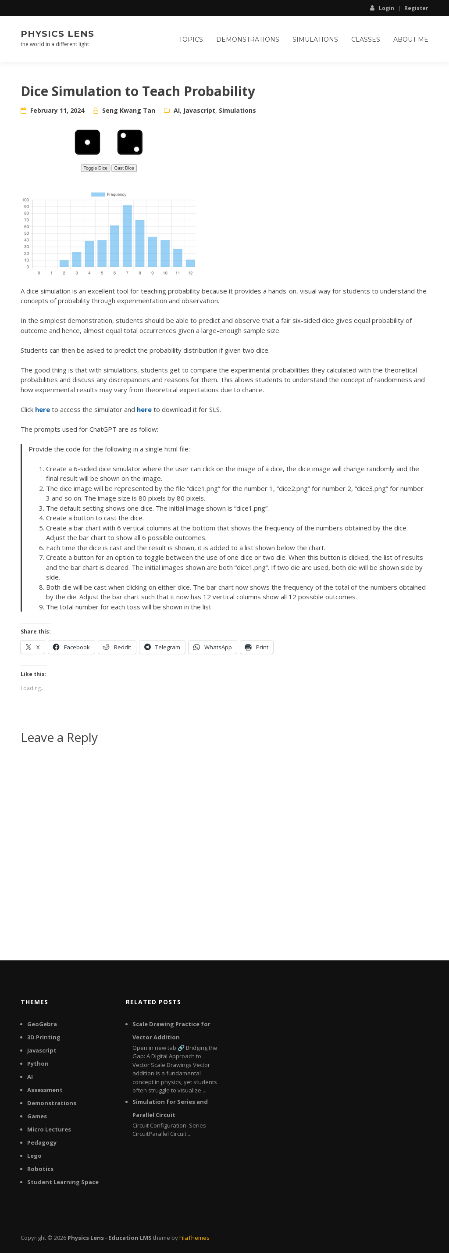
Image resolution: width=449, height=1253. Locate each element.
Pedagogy (42, 1142)
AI (177, 110)
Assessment (45, 1090)
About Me (410, 39)
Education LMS (130, 1238)
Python (38, 1063)
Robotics (40, 1169)
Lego (34, 1156)
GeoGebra (42, 1024)
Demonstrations (247, 39)
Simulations (315, 39)
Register (416, 8)
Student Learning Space (63, 1182)
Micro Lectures (49, 1129)
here (42, 409)
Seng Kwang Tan (128, 110)
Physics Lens (57, 34)
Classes (365, 39)
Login (382, 8)
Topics (191, 39)
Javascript (199, 110)
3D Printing (44, 1037)
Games (37, 1116)
